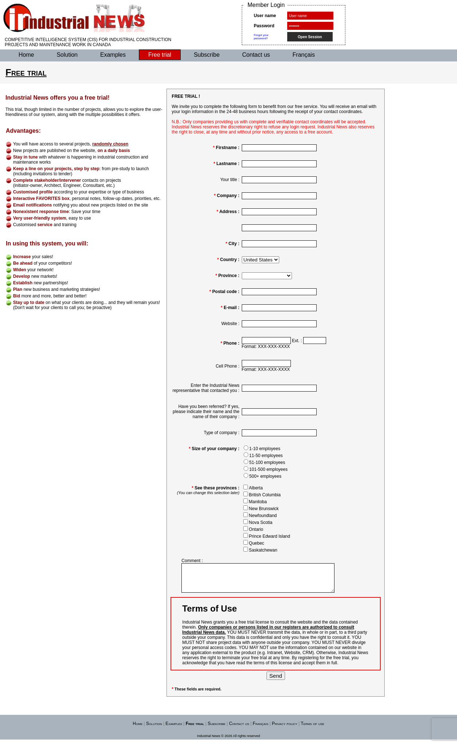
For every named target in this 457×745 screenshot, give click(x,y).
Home (26, 55)
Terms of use (312, 729)
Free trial (159, 55)
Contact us (256, 55)
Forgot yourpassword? (261, 36)
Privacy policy (284, 729)
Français (304, 55)
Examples (113, 55)
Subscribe (207, 55)
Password (264, 25)
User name (265, 15)
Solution (67, 55)
